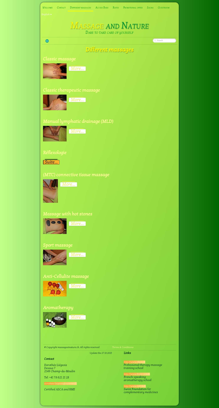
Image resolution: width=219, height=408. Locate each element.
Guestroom (164, 7)
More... (77, 68)
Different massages (80, 7)
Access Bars (101, 7)
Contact (61, 7)
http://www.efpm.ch (134, 362)
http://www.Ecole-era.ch (137, 374)
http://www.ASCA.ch (135, 386)
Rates (116, 7)
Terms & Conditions (122, 347)
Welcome (48, 7)
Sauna (150, 7)
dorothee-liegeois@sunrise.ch (60, 383)
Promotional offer (133, 7)
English (47, 14)
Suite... (51, 162)
